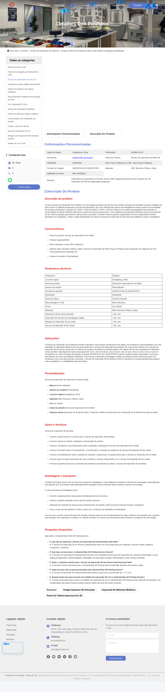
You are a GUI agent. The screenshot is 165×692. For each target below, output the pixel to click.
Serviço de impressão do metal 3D (44, 51)
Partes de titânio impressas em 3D (64, 596)
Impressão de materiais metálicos (119, 590)
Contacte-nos (100, 5)
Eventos (86, 5)
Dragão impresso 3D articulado (79, 590)
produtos (73, 5)
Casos (9, 644)
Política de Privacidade (14, 675)
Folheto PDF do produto (82, 158)
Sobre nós (60, 5)
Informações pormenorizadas (63, 134)
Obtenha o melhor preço (128, 122)
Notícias (10, 639)
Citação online (118, 5)
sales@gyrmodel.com (60, 649)
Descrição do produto (102, 134)
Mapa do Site (31, 675)
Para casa (45, 5)
